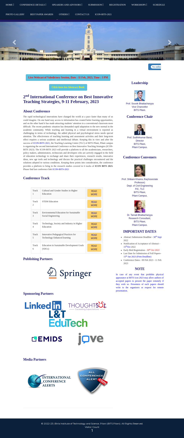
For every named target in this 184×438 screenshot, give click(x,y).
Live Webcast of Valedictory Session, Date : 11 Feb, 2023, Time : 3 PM (68, 77)
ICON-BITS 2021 (41, 143)
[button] (14, 41)
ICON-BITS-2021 (60, 169)
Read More (94, 193)
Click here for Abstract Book (68, 87)
